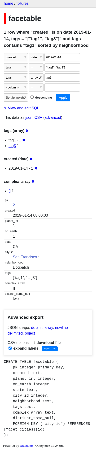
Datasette (26, 445)
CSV (38, 118)
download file (46, 343)
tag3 (12, 146)
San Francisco (25, 257)
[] (10, 191)
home (8, 3)
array (49, 328)
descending (41, 97)
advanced (53, 118)
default (37, 328)
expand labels (23, 348)
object (30, 333)
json (29, 118)
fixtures (22, 3)
